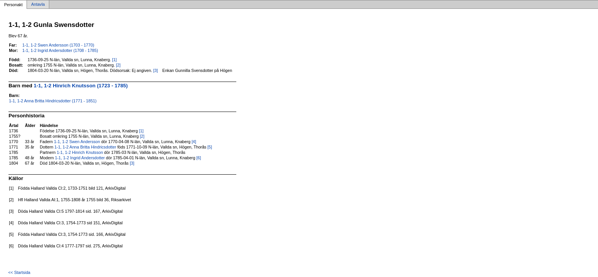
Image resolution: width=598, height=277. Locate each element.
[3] (155, 70)
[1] (114, 59)
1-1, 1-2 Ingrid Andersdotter (80, 157)
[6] (198, 157)
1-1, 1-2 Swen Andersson (77, 141)
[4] (194, 141)
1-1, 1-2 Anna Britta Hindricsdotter (85, 147)
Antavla (38, 4)
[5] (209, 147)
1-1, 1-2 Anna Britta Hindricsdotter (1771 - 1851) (52, 100)
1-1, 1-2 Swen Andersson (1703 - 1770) (58, 45)
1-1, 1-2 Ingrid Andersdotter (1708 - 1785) (60, 50)
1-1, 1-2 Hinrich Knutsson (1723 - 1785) (81, 85)
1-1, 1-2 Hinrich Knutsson (80, 152)
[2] (118, 65)
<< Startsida (19, 272)
